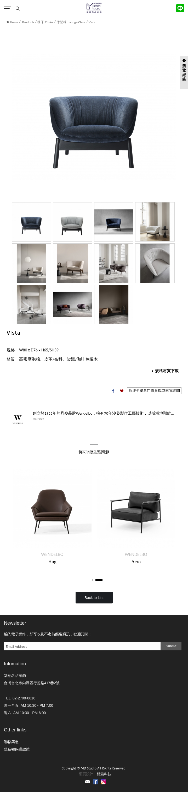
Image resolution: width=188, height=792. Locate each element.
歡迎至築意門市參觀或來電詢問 (154, 390)
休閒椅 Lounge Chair (71, 22)
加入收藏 (121, 391)
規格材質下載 (165, 370)
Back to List (93, 598)
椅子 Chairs (45, 22)
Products (28, 22)
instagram (103, 781)
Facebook (113, 391)
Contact (87, 781)
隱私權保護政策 (17, 749)
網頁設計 (86, 774)
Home (12, 22)
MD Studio (94, 8)
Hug (52, 561)
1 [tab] (89, 580)
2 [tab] (99, 580)
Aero (136, 561)
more (37, 418)
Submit (171, 646)
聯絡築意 (11, 741)
